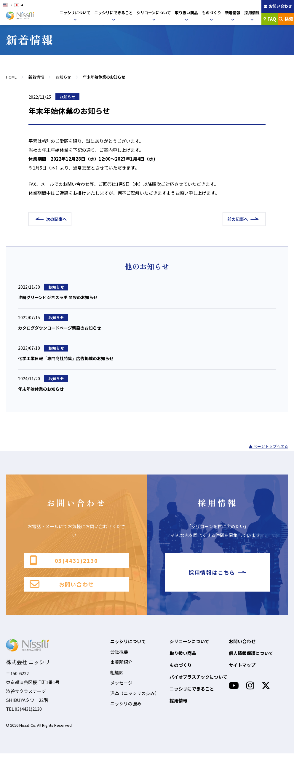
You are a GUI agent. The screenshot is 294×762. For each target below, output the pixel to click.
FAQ (269, 19)
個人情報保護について (251, 662)
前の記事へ (235, 219)
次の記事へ (59, 219)
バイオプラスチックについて (198, 685)
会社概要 (119, 660)
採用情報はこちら (217, 578)
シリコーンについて (154, 12)
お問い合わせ (62, 592)
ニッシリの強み (125, 712)
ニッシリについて (75, 12)
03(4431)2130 (64, 564)
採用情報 (252, 12)
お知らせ (63, 77)
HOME (11, 77)
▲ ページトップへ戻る (268, 449)
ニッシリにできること (113, 12)
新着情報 (232, 12)
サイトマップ (242, 673)
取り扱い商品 (186, 12)
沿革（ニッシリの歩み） (134, 702)
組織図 (117, 681)
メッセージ (121, 691)
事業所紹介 (121, 670)
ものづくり (211, 12)
